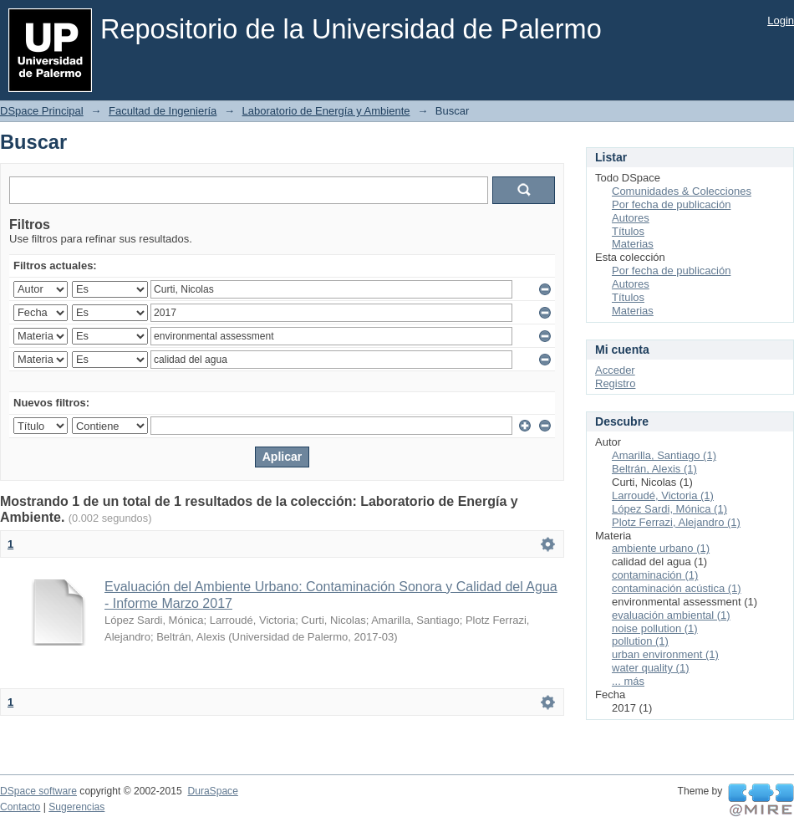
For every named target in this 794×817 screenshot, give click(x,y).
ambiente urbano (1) (661, 548)
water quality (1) (650, 667)
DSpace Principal (42, 111)
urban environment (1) (665, 654)
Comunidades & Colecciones (681, 191)
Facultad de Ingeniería (162, 111)
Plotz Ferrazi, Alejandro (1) (676, 522)
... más (628, 681)
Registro (615, 383)
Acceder (615, 370)
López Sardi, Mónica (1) (669, 509)
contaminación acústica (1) (676, 588)
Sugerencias (76, 807)
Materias (633, 243)
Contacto (20, 807)
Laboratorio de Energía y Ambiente (326, 111)
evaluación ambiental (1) (671, 615)
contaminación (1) (655, 575)
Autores (630, 218)
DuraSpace (212, 791)
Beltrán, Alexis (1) (654, 468)
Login (780, 20)
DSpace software (38, 791)
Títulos (628, 231)
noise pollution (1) (655, 628)
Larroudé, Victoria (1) (663, 495)
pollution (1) (640, 641)
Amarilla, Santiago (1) (664, 455)
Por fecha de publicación (671, 204)
